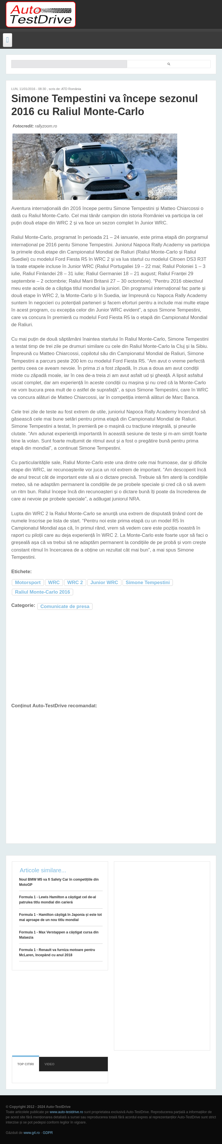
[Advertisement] (146, 14)
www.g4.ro (31, 1133)
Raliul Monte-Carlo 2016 (42, 592)
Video (49, 1064)
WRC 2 (75, 582)
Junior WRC (104, 582)
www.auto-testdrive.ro (66, 1112)
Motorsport (28, 582)
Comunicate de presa (65, 606)
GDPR (48, 1133)
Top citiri (25, 1064)
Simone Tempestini (148, 582)
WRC (54, 582)
